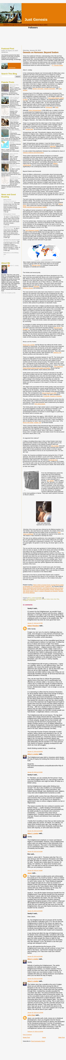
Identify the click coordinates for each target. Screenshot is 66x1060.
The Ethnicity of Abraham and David (15, 177)
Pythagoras (48, 107)
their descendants (40, 404)
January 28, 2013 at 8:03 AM (35, 911)
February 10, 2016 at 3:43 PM (35, 1031)
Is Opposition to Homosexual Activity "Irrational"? (37, 586)
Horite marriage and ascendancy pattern (35, 207)
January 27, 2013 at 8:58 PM (35, 751)
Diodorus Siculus (28, 288)
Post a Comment (27, 1034)
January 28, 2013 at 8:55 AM (35, 956)
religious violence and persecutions (33, 152)
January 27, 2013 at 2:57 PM (35, 623)
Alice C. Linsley (33, 754)
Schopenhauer (32, 600)
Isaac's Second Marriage (14, 154)
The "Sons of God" (8, 228)
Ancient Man (29, 129)
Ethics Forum (7, 199)
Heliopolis (53, 146)
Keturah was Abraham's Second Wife (15, 166)
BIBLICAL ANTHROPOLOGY (12, 227)
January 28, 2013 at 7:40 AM (35, 870)
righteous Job (57, 352)
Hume (51, 599)
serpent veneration (49, 88)
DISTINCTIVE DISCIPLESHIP (12, 239)
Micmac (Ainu (36, 265)
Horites (48, 599)
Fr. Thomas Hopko (57, 65)
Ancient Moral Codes (57, 585)
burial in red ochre (38, 88)
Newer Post (26, 1037)
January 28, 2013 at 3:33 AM (35, 772)
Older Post (61, 1037)
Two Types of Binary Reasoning (12, 215)
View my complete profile (8, 293)
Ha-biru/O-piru (53, 460)
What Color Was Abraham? (14, 85)
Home (44, 1037)
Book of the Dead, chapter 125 (32, 422)
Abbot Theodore (33, 626)
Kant (55, 599)
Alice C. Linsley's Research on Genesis (46, 591)
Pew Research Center (32, 230)
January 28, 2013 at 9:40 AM (35, 978)
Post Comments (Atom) (38, 1041)
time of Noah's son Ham (49, 393)
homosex (44, 599)
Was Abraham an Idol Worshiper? (14, 120)
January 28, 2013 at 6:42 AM (35, 851)
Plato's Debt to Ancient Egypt (41, 585)
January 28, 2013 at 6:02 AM (35, 830)
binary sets (38, 599)
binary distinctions (31, 599)
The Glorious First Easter (10, 241)
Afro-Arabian (55, 446)
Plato (56, 107)
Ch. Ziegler (50, 480)
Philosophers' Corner (10, 214)
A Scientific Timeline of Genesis (52, 396)
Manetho (36, 286)
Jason (30, 873)
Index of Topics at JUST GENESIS (14, 97)
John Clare (31, 1015)
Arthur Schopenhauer (34, 110)
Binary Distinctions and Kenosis (32, 588)
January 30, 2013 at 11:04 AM (35, 1012)
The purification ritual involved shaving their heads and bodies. (43, 367)
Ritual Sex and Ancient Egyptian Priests (42, 589)
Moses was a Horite (29, 345)
